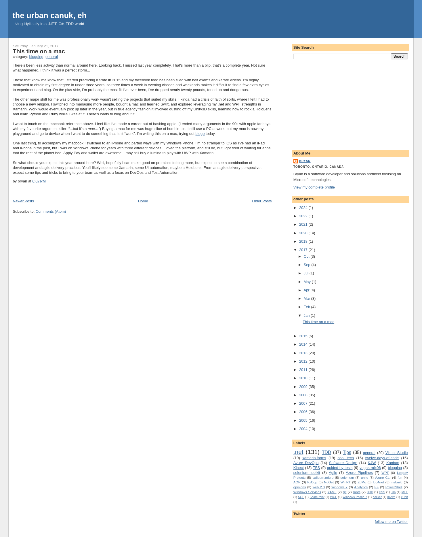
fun (400, 477)
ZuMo (362, 482)
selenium (347, 477)
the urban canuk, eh (49, 15)
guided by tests (340, 468)
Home (143, 201)
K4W (372, 463)
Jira (393, 492)
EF (376, 487)
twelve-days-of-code (382, 458)
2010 (304, 378)
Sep (307, 265)
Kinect (298, 468)
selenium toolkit (306, 472)
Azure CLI (383, 477)
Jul (306, 273)
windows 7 (339, 487)
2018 (304, 241)
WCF (333, 497)
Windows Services (307, 492)
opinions (299, 487)
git (344, 492)
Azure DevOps (306, 463)
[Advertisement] (350, 103)
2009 (304, 387)
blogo (200, 133)
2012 (304, 361)
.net (298, 452)
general (51, 56)
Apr (306, 290)
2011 (304, 370)
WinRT (346, 482)
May (307, 282)
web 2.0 (319, 487)
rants (356, 492)
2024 (304, 208)
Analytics (361, 487)
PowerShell (393, 487)
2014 (304, 344)
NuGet (329, 482)
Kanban (392, 463)
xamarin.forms (314, 458)
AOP (297, 482)
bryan (305, 161)
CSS (382, 492)
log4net (378, 482)
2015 (304, 336)
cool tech (345, 458)
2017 (304, 250)
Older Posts (262, 201)
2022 (304, 216)
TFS (316, 468)
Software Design (343, 463)
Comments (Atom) (51, 211)
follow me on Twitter (391, 521)
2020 (304, 233)
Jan (307, 315)
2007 (304, 403)
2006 (304, 412)
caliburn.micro (322, 477)
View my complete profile (314, 187)
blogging (36, 56)
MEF (405, 492)
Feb (307, 307)
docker (377, 497)
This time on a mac (39, 51)
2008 (304, 395)
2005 (304, 420)
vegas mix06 (370, 468)
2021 (304, 224)
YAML (332, 492)
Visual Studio (396, 453)
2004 (304, 429)
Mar (307, 298)
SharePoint (317, 497)
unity (364, 477)
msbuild (396, 482)
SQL (301, 497)
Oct (306, 256)
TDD (326, 452)
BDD (370, 492)
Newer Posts (23, 201)
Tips (347, 452)
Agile (333, 472)
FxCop (312, 482)
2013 (304, 353)
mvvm (391, 497)
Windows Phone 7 (355, 497)
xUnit (404, 497)
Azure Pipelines (359, 472)
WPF (385, 472)
